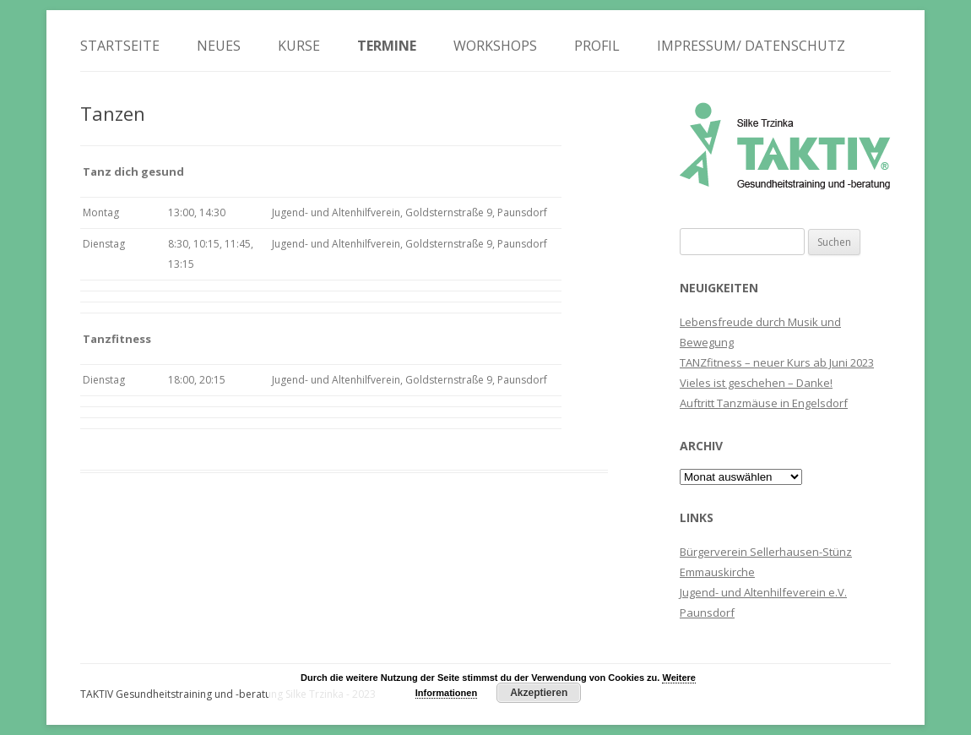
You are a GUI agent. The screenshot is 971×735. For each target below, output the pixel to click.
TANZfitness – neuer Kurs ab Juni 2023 (777, 362)
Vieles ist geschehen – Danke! (756, 382)
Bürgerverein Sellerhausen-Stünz (766, 551)
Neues (219, 45)
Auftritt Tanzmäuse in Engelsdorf (764, 403)
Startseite (120, 45)
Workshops (495, 45)
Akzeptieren (538, 693)
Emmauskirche (717, 572)
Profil (597, 45)
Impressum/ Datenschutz (751, 45)
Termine (386, 45)
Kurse (299, 45)
